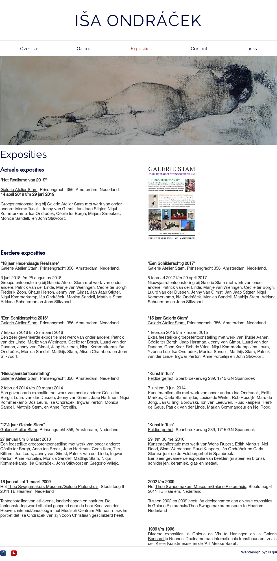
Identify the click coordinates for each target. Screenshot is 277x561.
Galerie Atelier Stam (19, 189)
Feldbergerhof (160, 378)
